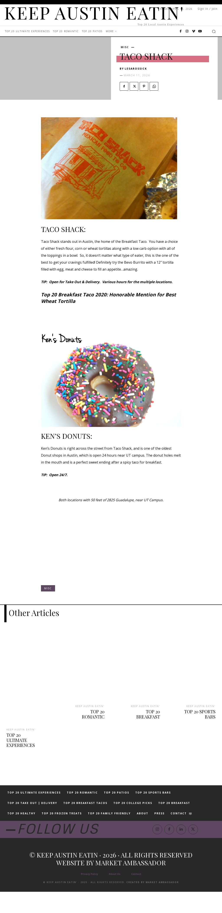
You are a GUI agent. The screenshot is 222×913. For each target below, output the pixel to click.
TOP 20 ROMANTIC (87, 710)
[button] (214, 31)
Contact (136, 895)
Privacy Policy (89, 895)
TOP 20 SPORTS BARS (201, 712)
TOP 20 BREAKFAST (142, 710)
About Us (114, 895)
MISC (125, 47)
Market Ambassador (130, 884)
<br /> (111, 548)
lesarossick (136, 68)
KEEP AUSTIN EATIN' (21, 729)
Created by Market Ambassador (152, 903)
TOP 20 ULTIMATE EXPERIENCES (23, 736)
